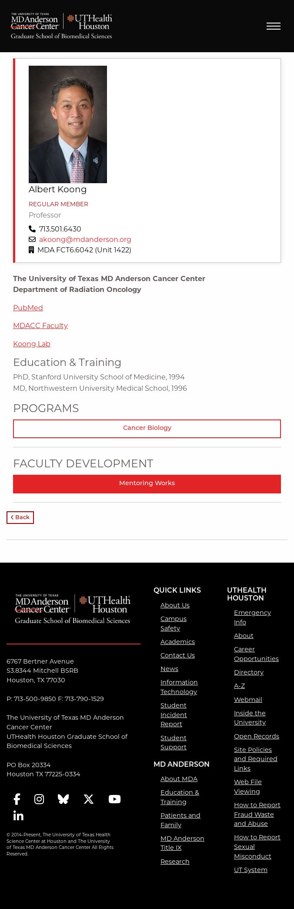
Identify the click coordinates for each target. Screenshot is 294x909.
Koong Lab (31, 344)
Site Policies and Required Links (255, 759)
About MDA (178, 779)
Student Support (173, 742)
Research (175, 861)
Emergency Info (252, 617)
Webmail (248, 700)
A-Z (239, 686)
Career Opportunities (256, 654)
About (244, 636)
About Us (175, 605)
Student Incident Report (173, 714)
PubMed (28, 308)
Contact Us (177, 655)
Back (20, 517)
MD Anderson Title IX (182, 843)
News (169, 669)
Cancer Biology (147, 428)
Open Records (256, 736)
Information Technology (179, 687)
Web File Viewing (248, 786)
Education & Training (179, 797)
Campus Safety (173, 623)
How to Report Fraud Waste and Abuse (257, 814)
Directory (249, 672)
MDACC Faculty (40, 326)
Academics (177, 642)
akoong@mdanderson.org (85, 239)
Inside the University (250, 718)
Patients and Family (180, 820)
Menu (274, 26)
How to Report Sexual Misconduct (257, 846)
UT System (250, 870)
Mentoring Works (147, 483)
